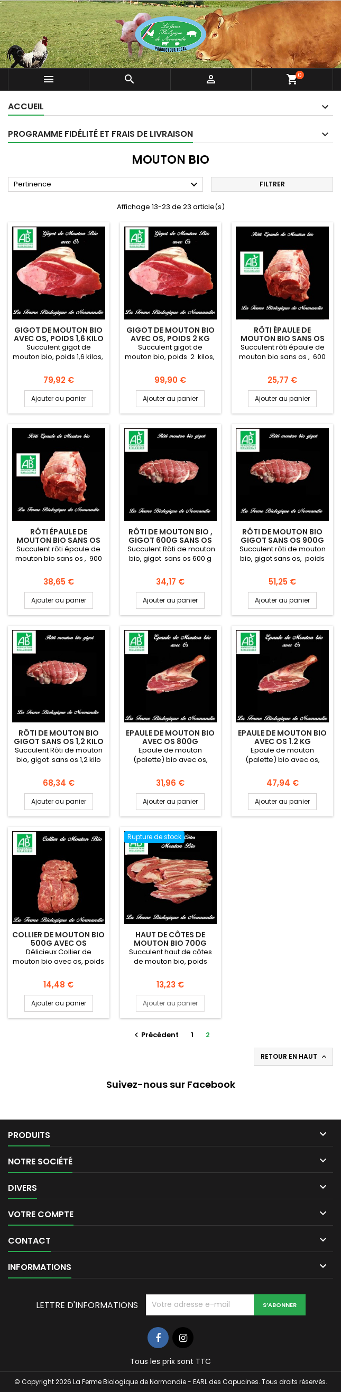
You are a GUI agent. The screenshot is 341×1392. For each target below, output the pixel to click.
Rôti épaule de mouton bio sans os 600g (283, 338)
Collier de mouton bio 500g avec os (58, 938)
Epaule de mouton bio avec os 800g (170, 737)
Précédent (155, 1035)
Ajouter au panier (58, 398)
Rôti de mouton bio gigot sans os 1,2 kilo (59, 737)
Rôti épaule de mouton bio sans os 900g (58, 540)
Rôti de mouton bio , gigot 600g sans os (170, 535)
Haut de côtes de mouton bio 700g (170, 938)
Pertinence (107, 184)
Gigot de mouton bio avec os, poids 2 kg (170, 334)
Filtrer (272, 184)
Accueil (26, 106)
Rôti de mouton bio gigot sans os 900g (282, 535)
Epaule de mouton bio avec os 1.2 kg (282, 737)
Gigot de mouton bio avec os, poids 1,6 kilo (59, 334)
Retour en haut (294, 1056)
